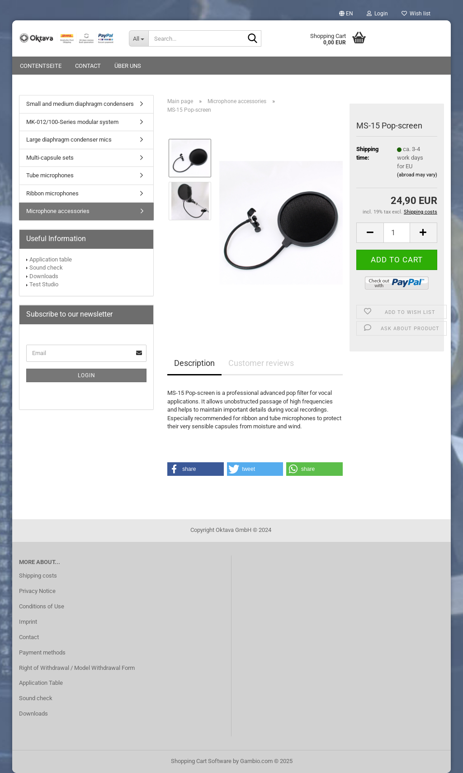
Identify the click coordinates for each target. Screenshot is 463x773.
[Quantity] (396, 233)
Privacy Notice (37, 591)
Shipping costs (38, 575)
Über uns (127, 65)
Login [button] (377, 13)
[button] (346, 13)
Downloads (43, 276)
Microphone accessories (58, 211)
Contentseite (40, 65)
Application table (50, 259)
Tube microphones (50, 175)
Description (194, 363)
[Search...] (138, 38)
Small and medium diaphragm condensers (80, 103)
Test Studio (43, 284)
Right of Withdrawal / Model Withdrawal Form (77, 667)
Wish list (416, 13)
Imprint (28, 621)
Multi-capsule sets (50, 157)
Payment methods (42, 652)
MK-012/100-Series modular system (72, 122)
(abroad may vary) (417, 175)
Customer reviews (261, 363)
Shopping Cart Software (201, 761)
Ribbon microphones (52, 193)
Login (86, 375)
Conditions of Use (41, 606)
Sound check (46, 267)
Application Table (41, 682)
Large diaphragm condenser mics (69, 139)
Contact (88, 65)
